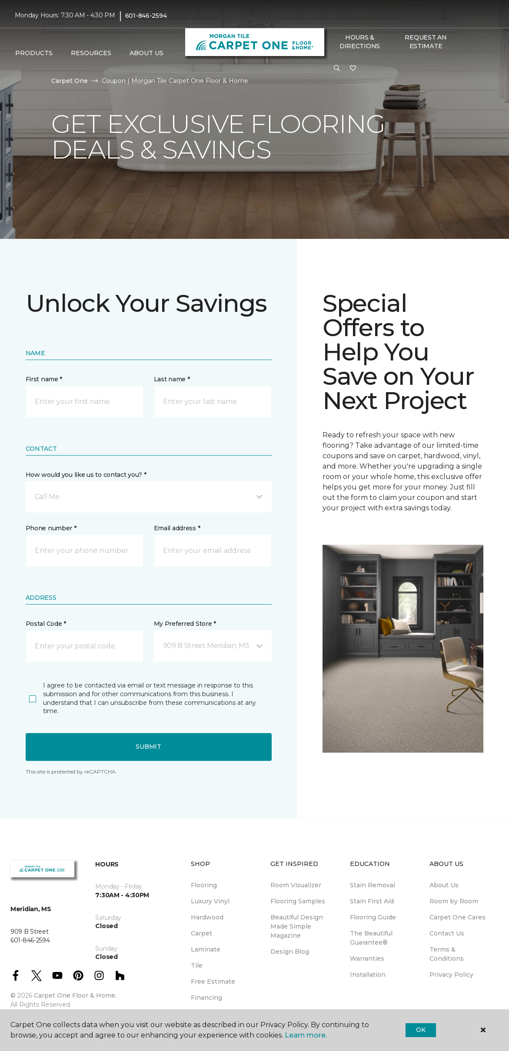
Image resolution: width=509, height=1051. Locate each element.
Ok (420, 1030)
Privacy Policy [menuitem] (451, 974)
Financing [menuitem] (206, 997)
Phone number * (51, 528)
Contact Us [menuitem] (446, 933)
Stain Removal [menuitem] (372, 885)
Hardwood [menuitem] (207, 917)
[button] (337, 68)
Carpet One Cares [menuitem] (457, 917)
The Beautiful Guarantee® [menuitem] (371, 937)
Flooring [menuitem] (204, 885)
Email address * (177, 528)
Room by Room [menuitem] (453, 901)
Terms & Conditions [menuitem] (446, 953)
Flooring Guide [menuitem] (373, 917)
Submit (148, 746)
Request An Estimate (425, 41)
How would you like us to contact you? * (86, 475)
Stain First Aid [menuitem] (372, 901)
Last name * (172, 379)
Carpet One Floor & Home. (75, 995)
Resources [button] (91, 53)
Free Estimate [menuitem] (213, 981)
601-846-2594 (146, 16)
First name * (44, 379)
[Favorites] (353, 68)
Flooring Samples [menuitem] (297, 901)
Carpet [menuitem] (201, 933)
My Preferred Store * (185, 624)
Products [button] (34, 53)
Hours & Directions (359, 41)
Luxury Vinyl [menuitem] (210, 901)
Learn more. (306, 1035)
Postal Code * (46, 624)
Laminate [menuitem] (205, 949)
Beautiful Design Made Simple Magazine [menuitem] (296, 926)
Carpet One (69, 81)
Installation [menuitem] (368, 974)
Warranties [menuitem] (367, 958)
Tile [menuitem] (197, 965)
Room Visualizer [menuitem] (295, 885)
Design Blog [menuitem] (289, 951)
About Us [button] (146, 53)
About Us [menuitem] (444, 885)
